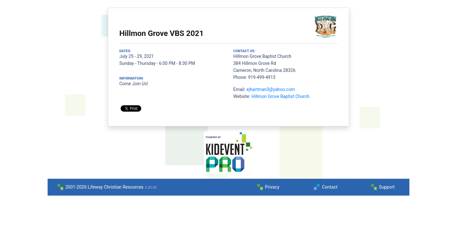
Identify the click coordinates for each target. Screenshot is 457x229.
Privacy (272, 187)
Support (386, 187)
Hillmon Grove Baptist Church (280, 96)
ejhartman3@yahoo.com (271, 89)
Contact (329, 187)
